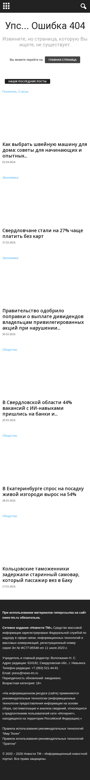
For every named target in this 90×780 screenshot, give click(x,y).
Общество (9, 349)
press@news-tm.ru (25, 673)
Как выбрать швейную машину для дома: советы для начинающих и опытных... (44, 150)
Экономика (10, 177)
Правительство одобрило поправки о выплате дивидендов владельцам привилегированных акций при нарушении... (43, 319)
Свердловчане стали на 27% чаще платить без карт (42, 233)
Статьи (23, 91)
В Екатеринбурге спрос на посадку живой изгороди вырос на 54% (43, 491)
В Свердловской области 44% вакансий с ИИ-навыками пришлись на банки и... (37, 408)
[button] (82, 6)
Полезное (9, 91)
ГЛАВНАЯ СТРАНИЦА (62, 59)
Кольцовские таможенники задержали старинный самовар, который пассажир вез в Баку (40, 574)
